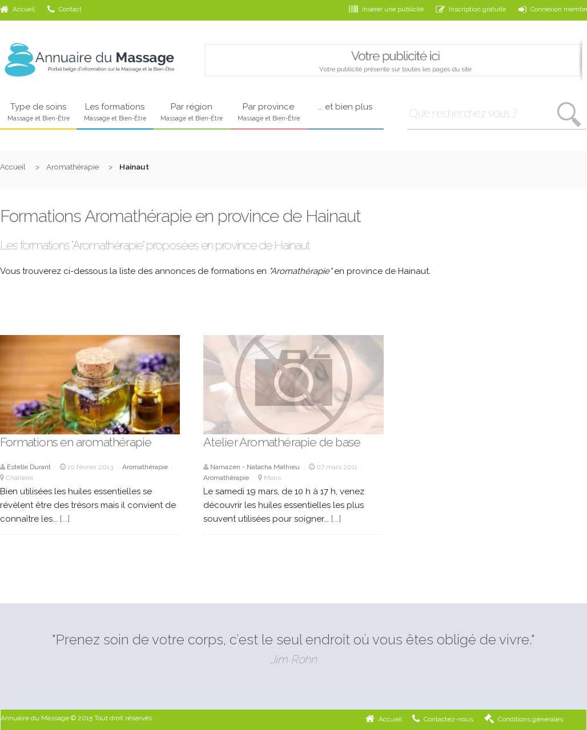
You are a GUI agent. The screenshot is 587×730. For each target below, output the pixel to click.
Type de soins (38, 112)
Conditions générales (523, 719)
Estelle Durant (29, 467)
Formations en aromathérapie (75, 442)
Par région (192, 112)
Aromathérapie (72, 166)
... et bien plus (344, 107)
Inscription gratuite (471, 9)
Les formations (115, 112)
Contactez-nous (442, 719)
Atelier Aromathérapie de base (281, 442)
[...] (65, 519)
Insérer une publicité (386, 9)
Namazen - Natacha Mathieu (255, 467)
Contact (64, 9)
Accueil (17, 9)
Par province (268, 112)
